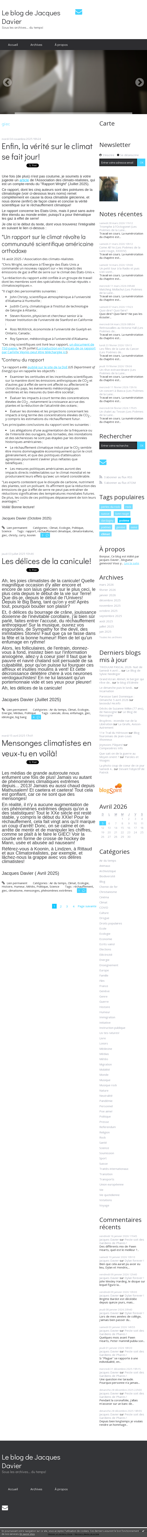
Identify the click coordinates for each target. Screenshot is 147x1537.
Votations (105, 1200)
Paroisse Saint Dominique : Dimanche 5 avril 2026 (116, 698)
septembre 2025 (110, 616)
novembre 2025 (110, 605)
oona (134, 527)
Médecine (105, 1048)
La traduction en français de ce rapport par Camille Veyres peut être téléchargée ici (49, 350)
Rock (102, 1137)
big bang (21, 717)
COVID (103, 907)
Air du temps (58, 709)
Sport (103, 1158)
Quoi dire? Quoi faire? (113, 310)
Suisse (103, 1163)
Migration (105, 1064)
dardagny (107, 520)
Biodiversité (107, 876)
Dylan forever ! (134, 1260)
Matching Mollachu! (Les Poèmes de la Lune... (120, 291)
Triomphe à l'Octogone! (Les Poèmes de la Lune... (118, 228)
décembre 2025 (110, 600)
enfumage (76, 713)
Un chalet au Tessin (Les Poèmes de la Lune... (121, 413)
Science (6, 531)
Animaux (104, 865)
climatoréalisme (82, 531)
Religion (104, 1132)
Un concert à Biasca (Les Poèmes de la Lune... (121, 392)
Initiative (105, 1022)
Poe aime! (105, 1111)
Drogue (104, 918)
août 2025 (106, 621)
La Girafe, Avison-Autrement (120, 725)
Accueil (13, 44)
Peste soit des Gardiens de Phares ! (121, 1241)
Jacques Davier (109, 1239)
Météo (30, 886)
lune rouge (122, 513)
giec (4, 535)
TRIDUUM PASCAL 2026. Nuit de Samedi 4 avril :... (120, 668)
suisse (105, 513)
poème (124, 520)
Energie (7, 713)
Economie (105, 939)
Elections (105, 949)
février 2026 (107, 589)
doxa (65, 713)
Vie (101, 1189)
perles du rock (110, 507)
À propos (61, 44)
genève (120, 527)
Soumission (106, 1153)
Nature (104, 1090)
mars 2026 (106, 584)
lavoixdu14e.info (110, 703)
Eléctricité (105, 954)
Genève (104, 991)
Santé (103, 1142)
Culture (104, 912)
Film (102, 980)
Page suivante (87, 906)
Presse (104, 1121)
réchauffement (83, 886)
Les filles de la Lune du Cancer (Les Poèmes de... (119, 350)
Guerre (104, 1001)
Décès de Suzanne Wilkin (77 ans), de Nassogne (121, 710)
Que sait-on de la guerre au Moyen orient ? (117, 755)
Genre (103, 996)
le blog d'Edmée (127, 682)
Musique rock (108, 1085)
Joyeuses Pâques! (111, 745)
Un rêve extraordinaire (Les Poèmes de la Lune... (117, 371)
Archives (36, 44)
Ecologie (64, 528)
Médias (18, 713)
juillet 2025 (106, 626)
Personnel (106, 1106)
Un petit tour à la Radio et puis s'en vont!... (119, 270)
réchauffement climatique (54, 531)
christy (13, 535)
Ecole (102, 928)
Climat (54, 528)
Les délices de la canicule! (46, 561)
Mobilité (104, 1069)
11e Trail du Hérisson (113, 733)
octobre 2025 (108, 610)
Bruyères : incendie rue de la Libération (118, 722)
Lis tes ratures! (109, 1033)
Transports (106, 1179)
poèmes (106, 527)
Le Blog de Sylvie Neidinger (119, 672)
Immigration (107, 1017)
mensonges (32, 890)
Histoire (7, 886)
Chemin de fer (108, 886)
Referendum (107, 1127)
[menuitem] (13, 44)
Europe (104, 970)
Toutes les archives (110, 637)
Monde (104, 1074)
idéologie (8, 717)
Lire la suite (131, 563)
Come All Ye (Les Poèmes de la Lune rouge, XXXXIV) (119, 249)
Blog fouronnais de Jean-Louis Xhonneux (119, 736)
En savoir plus (27, 1534)
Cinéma (104, 897)
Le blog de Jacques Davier (31, 17)
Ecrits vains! (107, 944)
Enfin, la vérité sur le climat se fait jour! (47, 151)
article (24, 180)
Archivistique (107, 871)
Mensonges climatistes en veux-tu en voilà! (46, 747)
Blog (102, 881)
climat (105, 534)
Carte (107, 123)
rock (128, 507)
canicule (55, 713)
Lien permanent (14, 528)
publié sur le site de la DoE (48, 367)
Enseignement (108, 965)
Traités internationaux (113, 1168)
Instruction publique (112, 1027)
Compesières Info (111, 748)
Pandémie (106, 1100)
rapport (31, 531)
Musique (104, 1080)
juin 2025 (105, 631)
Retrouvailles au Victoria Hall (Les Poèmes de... (121, 329)
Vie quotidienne (109, 1195)
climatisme (16, 890)
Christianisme (108, 891)
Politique (77, 528)
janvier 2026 (107, 595)
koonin (31, 535)
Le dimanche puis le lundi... (116, 687)
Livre (102, 1038)
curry (22, 535)
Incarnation (106, 691)
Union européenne (111, 1184)
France (103, 986)
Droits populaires (110, 923)
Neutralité (106, 1095)
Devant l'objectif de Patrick (122, 770)
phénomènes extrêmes (56, 890)
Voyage (104, 1205)
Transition (106, 1174)
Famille (103, 975)
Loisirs (103, 1043)
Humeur (19, 886)
